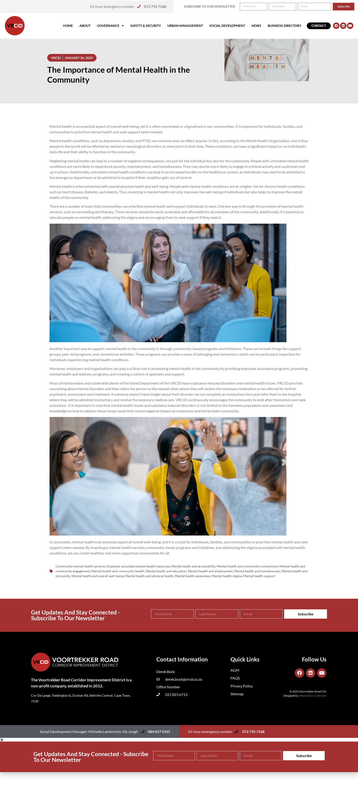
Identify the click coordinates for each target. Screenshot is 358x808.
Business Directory (284, 26)
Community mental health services (80, 566)
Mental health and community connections (247, 566)
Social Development (227, 26)
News (256, 26)
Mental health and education (166, 571)
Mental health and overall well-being (98, 576)
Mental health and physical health (149, 576)
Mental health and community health (117, 571)
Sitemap (236, 694)
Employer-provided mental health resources (138, 566)
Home (68, 26)
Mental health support (259, 576)
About (84, 26)
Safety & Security (145, 26)
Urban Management (185, 26)
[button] (348, 6)
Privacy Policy (241, 686)
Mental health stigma (227, 576)
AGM (234, 670)
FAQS (235, 678)
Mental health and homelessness (257, 571)
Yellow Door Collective (312, 695)
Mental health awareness (192, 576)
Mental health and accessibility (193, 566)
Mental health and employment (210, 571)
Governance (110, 26)
